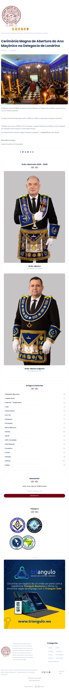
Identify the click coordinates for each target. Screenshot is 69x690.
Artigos (7, 465)
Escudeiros (8, 448)
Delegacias (8, 419)
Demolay (8, 457)
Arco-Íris (8, 415)
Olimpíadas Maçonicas (12, 394)
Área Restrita (9, 28)
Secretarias (9, 423)
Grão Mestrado (10, 444)
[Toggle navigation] (34, 2)
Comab (7, 452)
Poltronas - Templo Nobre (13, 402)
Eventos (3, 28)
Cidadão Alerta (10, 398)
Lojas (7, 407)
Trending (3, 50)
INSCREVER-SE (34, 495)
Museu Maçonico (10, 427)
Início (2, 33)
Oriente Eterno (10, 411)
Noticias (7, 461)
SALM (7, 436)
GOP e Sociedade (10, 440)
